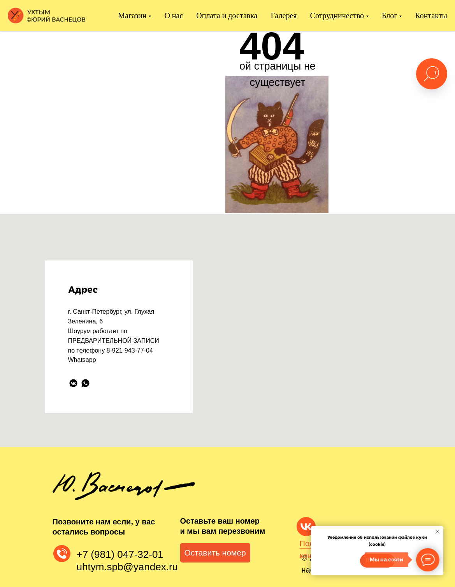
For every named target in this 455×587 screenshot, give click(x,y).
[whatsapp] (85, 383)
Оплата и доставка (226, 15)
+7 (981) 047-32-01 (120, 554)
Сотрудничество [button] (337, 15)
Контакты (431, 15)
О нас (173, 15)
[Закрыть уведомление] (437, 532)
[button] (215, 553)
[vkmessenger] (73, 383)
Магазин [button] (132, 15)
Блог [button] (389, 15)
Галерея (284, 15)
